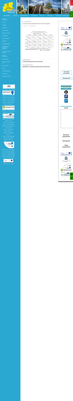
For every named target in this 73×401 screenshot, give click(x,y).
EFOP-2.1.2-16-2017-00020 (8, 158)
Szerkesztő (32, 25)
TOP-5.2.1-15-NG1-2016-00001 (8, 149)
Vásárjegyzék (66, 141)
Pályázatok (4, 25)
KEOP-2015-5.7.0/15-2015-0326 (8, 99)
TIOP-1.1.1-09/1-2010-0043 (8, 122)
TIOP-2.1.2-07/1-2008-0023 (8, 132)
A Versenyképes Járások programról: (9, 89)
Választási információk (5, 19)
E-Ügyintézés (4, 35)
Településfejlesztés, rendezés (6, 52)
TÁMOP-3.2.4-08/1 (8, 120)
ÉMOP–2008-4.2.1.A (8, 131)
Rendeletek (4, 41)
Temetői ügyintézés (6, 33)
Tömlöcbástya (5, 65)
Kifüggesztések (5, 30)
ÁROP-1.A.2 (8, 134)
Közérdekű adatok (6, 43)
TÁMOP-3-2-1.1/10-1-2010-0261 (8, 110)
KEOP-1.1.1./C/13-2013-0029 (8, 100)
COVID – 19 (41, 15)
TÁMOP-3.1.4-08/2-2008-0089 (8, 136)
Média (3, 68)
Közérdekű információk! (66, 72)
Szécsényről (7, 15)
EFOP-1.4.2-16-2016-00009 (8, 102)
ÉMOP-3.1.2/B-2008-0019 (8, 129)
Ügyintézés (4, 27)
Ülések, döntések (5, 38)
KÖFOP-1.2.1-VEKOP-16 (8, 104)
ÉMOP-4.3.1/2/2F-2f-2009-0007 (8, 126)
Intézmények (34, 15)
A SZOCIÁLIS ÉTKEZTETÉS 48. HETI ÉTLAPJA (39, 60)
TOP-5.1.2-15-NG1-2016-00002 (8, 151)
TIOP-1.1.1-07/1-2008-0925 (8, 124)
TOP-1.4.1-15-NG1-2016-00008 (8, 154)
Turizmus (15, 15)
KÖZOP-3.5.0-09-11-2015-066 (8, 97)
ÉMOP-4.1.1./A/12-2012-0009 (8, 95)
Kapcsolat (50, 15)
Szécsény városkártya (4, 56)
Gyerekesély (4, 73)
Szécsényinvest (5, 59)
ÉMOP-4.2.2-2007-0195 (8, 138)
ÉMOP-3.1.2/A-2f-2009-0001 (8, 119)
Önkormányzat (24, 15)
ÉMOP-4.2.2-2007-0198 (8, 139)
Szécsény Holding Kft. (6, 62)
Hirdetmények (27, 21)
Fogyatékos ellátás (6, 76)
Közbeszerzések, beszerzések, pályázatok (5, 47)
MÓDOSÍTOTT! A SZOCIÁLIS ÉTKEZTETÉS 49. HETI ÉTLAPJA (39, 65)
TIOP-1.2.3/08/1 (8, 127)
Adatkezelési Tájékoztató (62, 15)
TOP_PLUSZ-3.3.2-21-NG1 (8, 163)
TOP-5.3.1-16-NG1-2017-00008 (8, 156)
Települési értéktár (6, 70)
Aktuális (4, 22)
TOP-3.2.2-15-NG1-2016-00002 (8, 152)
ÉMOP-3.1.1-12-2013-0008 (8, 112)
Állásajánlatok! (66, 78)
